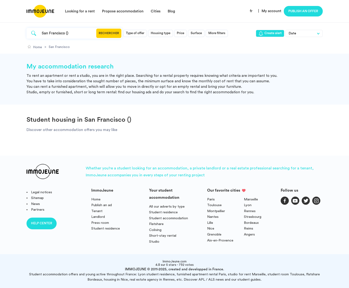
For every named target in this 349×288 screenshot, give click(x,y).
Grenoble (214, 234)
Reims (248, 228)
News (35, 204)
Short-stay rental (162, 235)
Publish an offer (303, 11)
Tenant (96, 211)
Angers (249, 234)
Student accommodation (168, 218)
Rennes (250, 211)
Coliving (155, 230)
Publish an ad (101, 205)
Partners (37, 209)
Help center (41, 223)
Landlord (98, 217)
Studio (154, 241)
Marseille (251, 199)
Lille (210, 223)
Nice (210, 228)
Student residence (105, 228)
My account (271, 11)
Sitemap (37, 198)
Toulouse (214, 205)
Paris (211, 199)
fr (251, 11)
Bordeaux (251, 223)
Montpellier (216, 211)
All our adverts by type (167, 206)
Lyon (248, 205)
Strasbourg (252, 217)
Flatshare (156, 224)
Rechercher (109, 33)
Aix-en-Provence (220, 240)
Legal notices (41, 192)
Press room (100, 223)
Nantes (213, 217)
